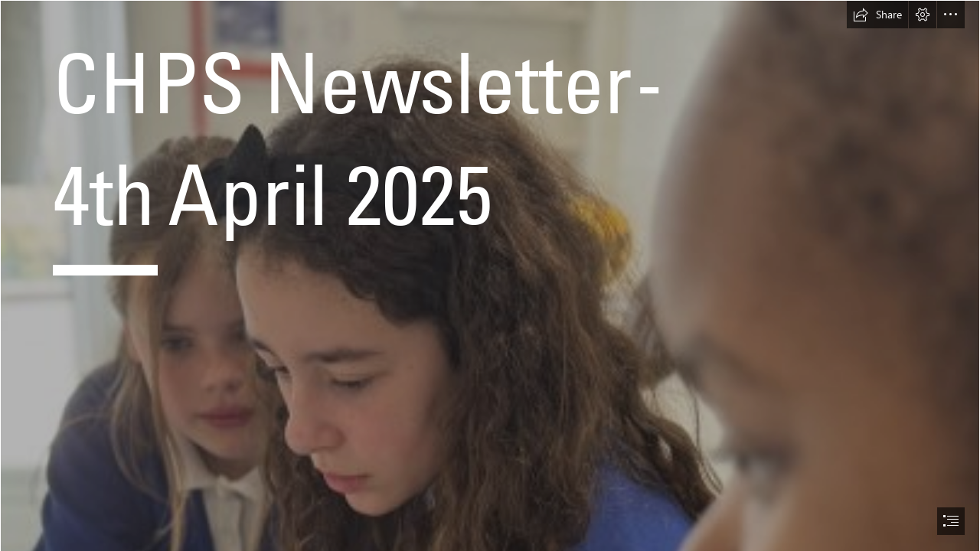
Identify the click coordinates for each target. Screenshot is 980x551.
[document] (490, 275)
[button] (877, 14)
